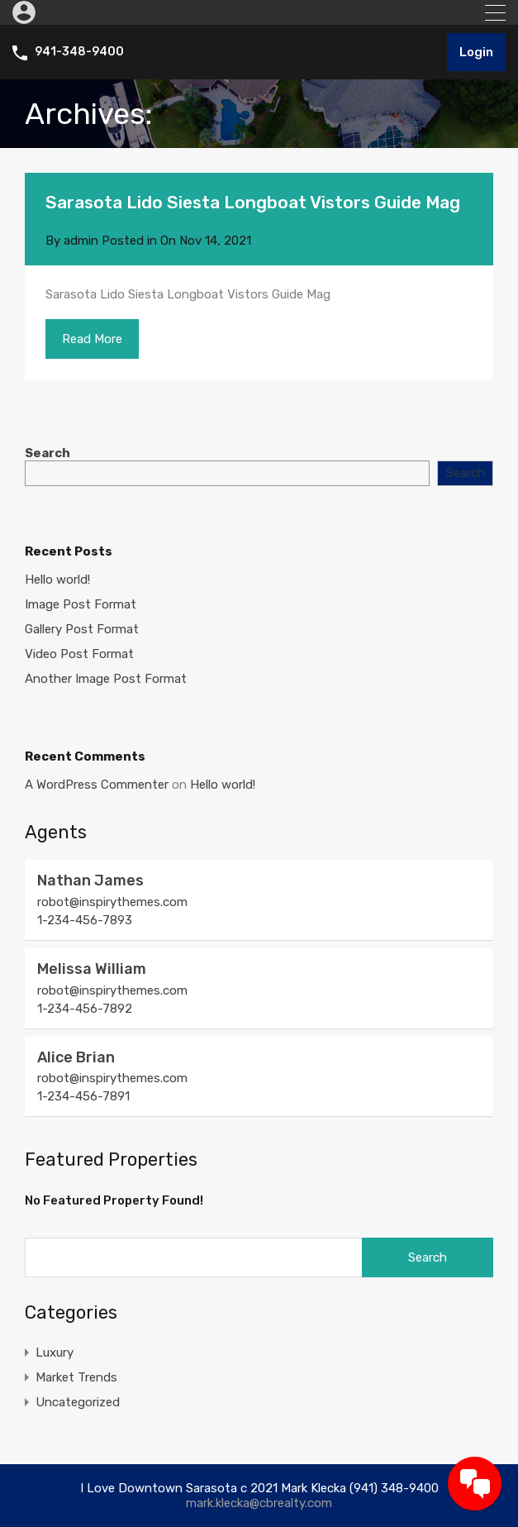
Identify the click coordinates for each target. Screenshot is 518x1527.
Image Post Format (80, 604)
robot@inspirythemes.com (112, 902)
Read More (92, 339)
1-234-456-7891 (83, 1096)
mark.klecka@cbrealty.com (259, 1503)
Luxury (55, 1352)
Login (476, 52)
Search (47, 453)
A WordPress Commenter (97, 784)
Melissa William (91, 969)
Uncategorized (78, 1402)
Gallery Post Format (82, 629)
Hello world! (57, 579)
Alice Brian (76, 1057)
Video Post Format (79, 654)
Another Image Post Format (106, 678)
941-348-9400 (79, 52)
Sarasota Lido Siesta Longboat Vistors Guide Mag (252, 202)
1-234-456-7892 (84, 1008)
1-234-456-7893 (84, 920)
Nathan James (90, 880)
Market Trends (76, 1377)
